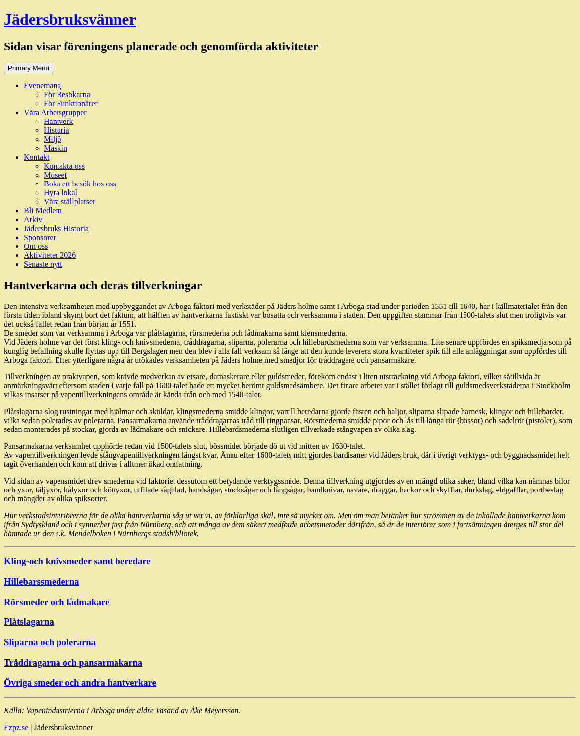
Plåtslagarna (29, 621)
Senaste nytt (43, 264)
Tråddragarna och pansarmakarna (73, 662)
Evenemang (42, 85)
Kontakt (37, 157)
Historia (56, 130)
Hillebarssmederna (41, 581)
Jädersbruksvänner (70, 19)
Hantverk (58, 121)
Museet (55, 175)
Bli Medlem (43, 210)
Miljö (52, 139)
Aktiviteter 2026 (50, 255)
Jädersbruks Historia (56, 228)
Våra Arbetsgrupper (55, 112)
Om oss (36, 246)
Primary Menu (28, 68)
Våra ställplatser (69, 201)
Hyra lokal (60, 192)
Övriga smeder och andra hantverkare (80, 682)
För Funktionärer (71, 103)
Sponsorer (40, 237)
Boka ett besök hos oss (80, 184)
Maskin (55, 148)
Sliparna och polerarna (50, 642)
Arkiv (33, 219)
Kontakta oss (64, 166)
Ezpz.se (16, 727)
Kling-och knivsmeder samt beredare (78, 561)
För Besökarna (67, 94)
